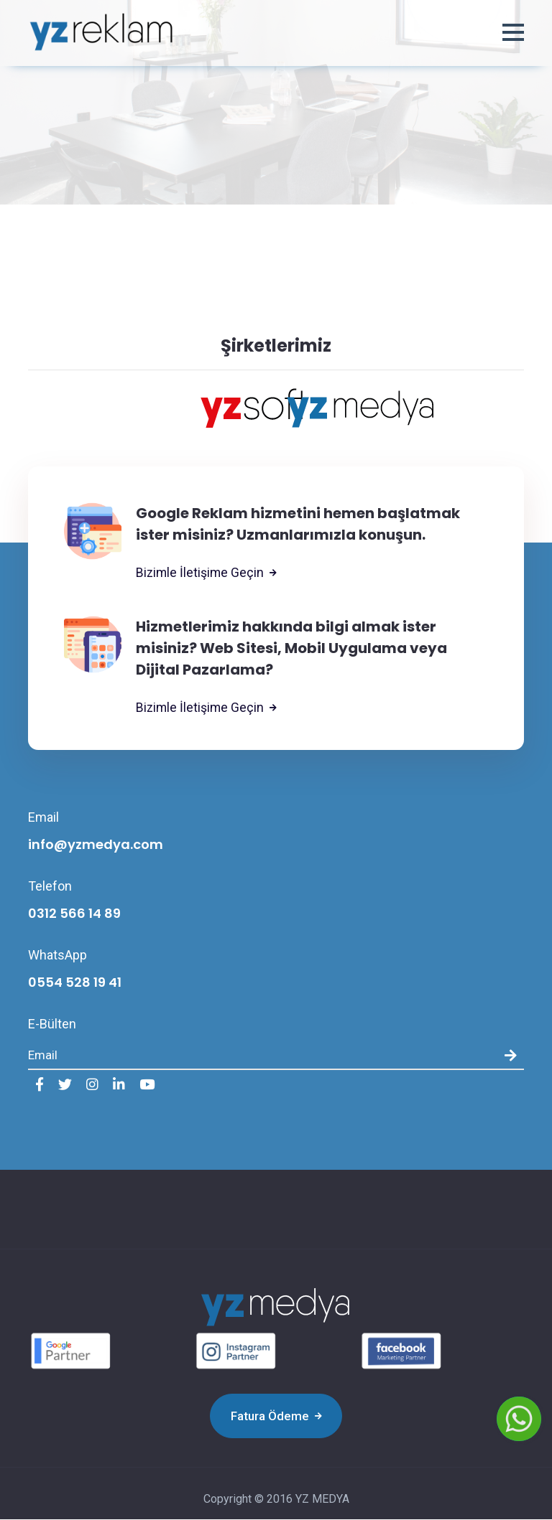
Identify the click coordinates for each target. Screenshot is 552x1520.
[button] (513, 34)
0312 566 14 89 (74, 914)
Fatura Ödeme (276, 1416)
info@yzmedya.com (95, 845)
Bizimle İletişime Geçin (207, 573)
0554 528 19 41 (74, 983)
